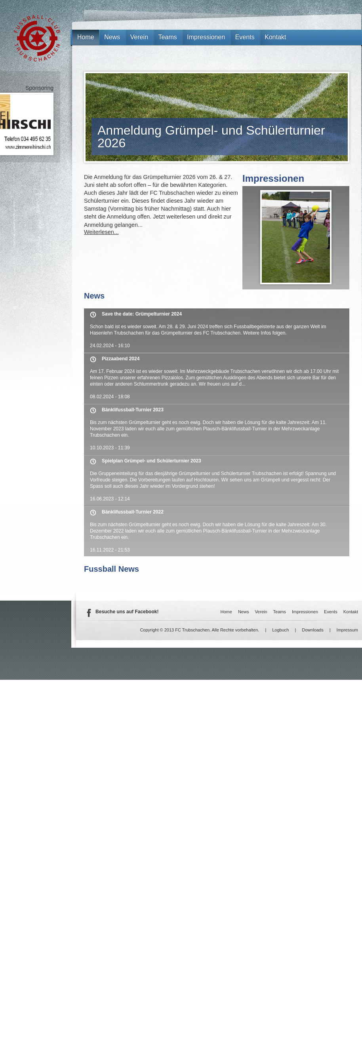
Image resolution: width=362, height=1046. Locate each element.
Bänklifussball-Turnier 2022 (133, 512)
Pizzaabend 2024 (120, 358)
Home (85, 37)
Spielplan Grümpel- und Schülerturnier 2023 (151, 461)
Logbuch (280, 630)
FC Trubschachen (37, 38)
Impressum (347, 630)
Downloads (312, 630)
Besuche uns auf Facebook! (126, 611)
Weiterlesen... (101, 232)
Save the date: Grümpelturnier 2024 (142, 314)
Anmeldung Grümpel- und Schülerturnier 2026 (211, 136)
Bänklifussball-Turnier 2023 (133, 410)
